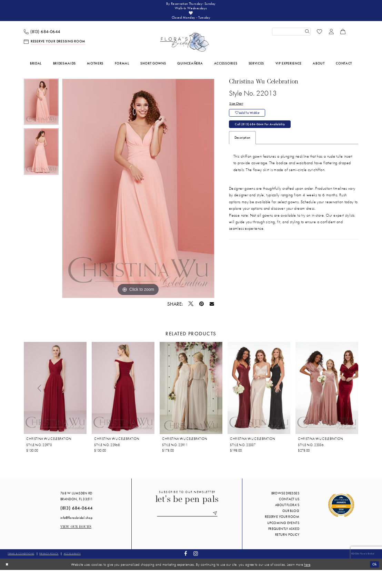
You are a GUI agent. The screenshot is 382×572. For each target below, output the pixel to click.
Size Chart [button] (236, 105)
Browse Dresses (285, 495)
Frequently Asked (283, 531)
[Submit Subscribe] (217, 515)
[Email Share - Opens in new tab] (211, 306)
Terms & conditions (21, 555)
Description (242, 142)
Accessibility (72, 555)
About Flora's (287, 507)
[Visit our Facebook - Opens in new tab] (186, 556)
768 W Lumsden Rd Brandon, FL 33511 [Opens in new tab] (76, 498)
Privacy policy (48, 555)
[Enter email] (187, 515)
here (307, 566)
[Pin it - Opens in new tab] (201, 306)
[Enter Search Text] (291, 33)
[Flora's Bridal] (184, 43)
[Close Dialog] (7, 566)
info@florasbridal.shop (76, 519)
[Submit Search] (306, 33)
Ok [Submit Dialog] (373, 566)
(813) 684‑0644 (76, 510)
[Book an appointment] (55, 43)
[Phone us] (42, 33)
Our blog (290, 513)
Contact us (289, 501)
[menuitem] (42, 33)
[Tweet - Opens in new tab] (191, 306)
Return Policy (287, 536)
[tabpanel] (41, 106)
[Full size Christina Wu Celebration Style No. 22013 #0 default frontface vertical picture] (138, 190)
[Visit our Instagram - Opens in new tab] (195, 556)
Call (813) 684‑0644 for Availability (262, 128)
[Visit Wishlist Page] (319, 33)
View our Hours (75, 529)
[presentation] (55, 390)
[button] (331, 33)
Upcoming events (283, 524)
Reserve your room (282, 518)
